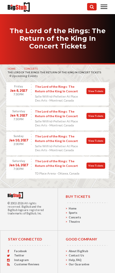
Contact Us (76, 255)
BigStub (26, 206)
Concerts (31, 68)
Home (12, 68)
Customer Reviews (26, 264)
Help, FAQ (75, 260)
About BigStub (78, 251)
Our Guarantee (79, 264)
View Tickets (95, 91)
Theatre (74, 221)
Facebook (20, 251)
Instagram (21, 260)
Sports (73, 212)
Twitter (19, 255)
